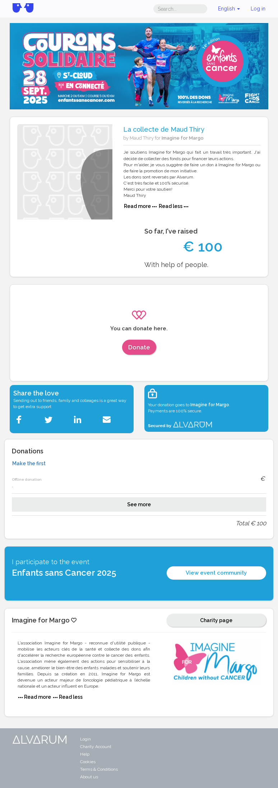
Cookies (88, 761)
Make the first (29, 463)
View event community (216, 573)
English (229, 9)
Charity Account (95, 746)
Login (85, 739)
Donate (139, 347)
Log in (258, 9)
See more (139, 504)
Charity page (216, 620)
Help (84, 754)
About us (89, 776)
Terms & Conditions (99, 769)
